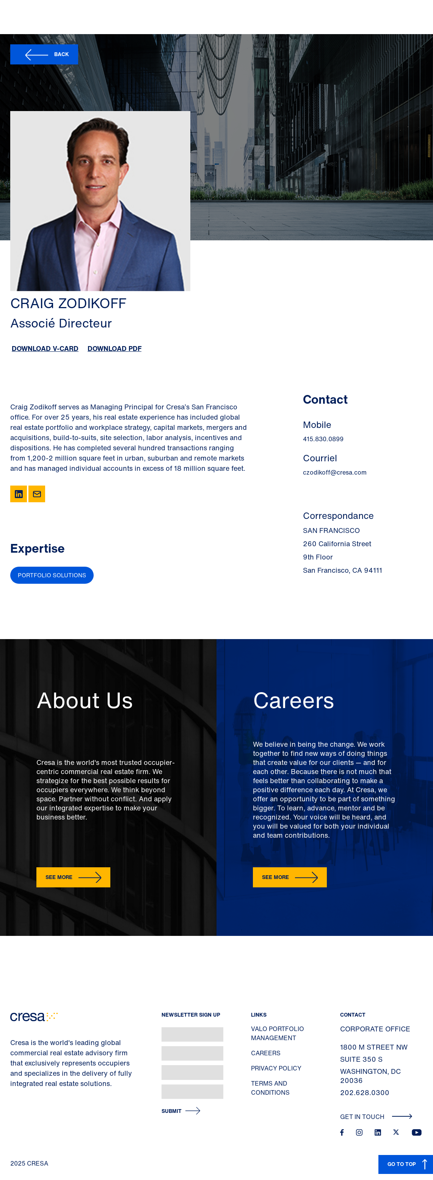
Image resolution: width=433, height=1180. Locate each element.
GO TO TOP (402, 1164)
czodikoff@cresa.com (335, 472)
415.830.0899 (323, 438)
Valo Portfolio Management (277, 1033)
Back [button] (61, 54)
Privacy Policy (276, 1068)
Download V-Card (45, 348)
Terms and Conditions (270, 1088)
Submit (172, 1111)
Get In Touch (376, 1116)
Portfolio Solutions (52, 575)
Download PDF (114, 348)
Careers (266, 1053)
